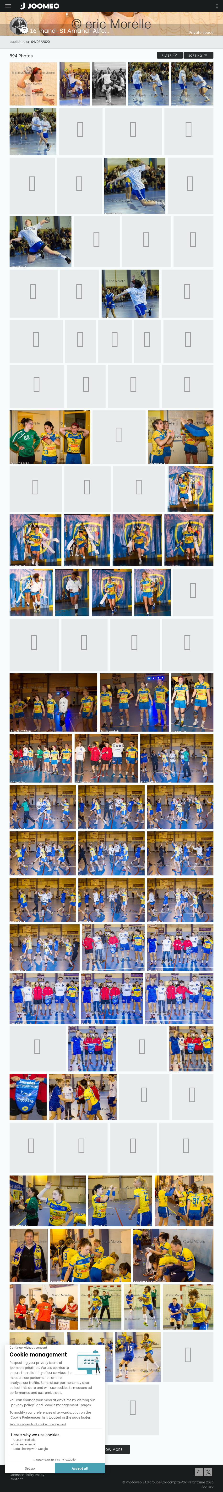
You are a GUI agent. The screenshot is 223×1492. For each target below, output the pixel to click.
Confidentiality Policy (27, 1474)
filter (170, 55)
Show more (112, 1449)
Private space (201, 32)
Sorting (198, 55)
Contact (16, 1478)
